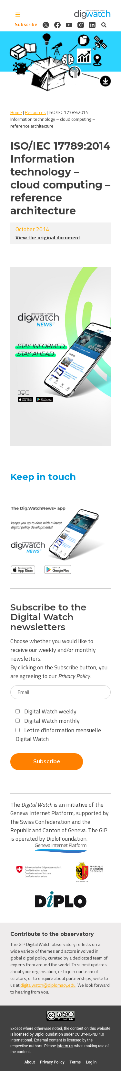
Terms (75, 1062)
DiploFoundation (49, 1034)
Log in (91, 1062)
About (30, 1062)
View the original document (47, 237)
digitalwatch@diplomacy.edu (48, 985)
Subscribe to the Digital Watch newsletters (48, 617)
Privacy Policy (74, 676)
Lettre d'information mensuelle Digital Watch (58, 734)
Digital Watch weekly (45, 711)
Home (16, 112)
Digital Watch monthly (47, 720)
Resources (35, 112)
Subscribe (26, 24)
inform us (65, 1046)
